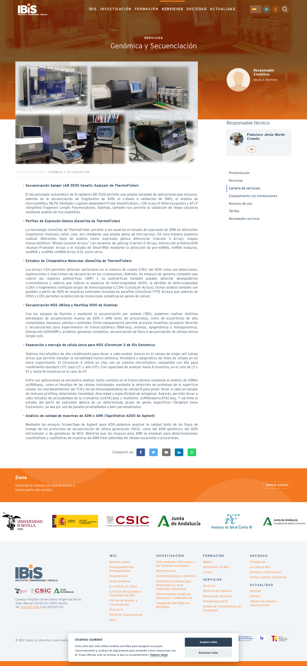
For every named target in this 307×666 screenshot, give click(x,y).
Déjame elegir (159, 654)
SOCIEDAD (197, 8)
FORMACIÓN (146, 8)
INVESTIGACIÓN (116, 8)
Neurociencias (166, 575)
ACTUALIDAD (222, 8)
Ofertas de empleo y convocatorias (264, 608)
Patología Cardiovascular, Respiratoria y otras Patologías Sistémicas (173, 589)
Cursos (208, 577)
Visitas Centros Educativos (268, 582)
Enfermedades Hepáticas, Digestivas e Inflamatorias (174, 600)
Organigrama (118, 581)
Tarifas (234, 214)
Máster (208, 567)
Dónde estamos (119, 586)
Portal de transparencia (125, 619)
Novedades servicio (244, 221)
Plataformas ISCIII (215, 606)
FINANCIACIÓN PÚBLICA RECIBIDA (173, 609)
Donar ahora (277, 489)
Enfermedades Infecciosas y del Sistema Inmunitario (175, 568)
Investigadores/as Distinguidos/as (121, 573)
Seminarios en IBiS (216, 572)
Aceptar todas (208, 642)
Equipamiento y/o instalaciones (253, 198)
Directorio (116, 614)
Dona (112, 624)
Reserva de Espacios (217, 595)
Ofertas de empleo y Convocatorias (123, 607)
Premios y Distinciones (265, 577)
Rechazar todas (208, 652)
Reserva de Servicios (217, 601)
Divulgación (258, 567)
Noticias (255, 595)
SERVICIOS (172, 8)
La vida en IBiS (260, 572)
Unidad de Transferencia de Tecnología (222, 613)
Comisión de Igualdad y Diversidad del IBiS (125, 598)
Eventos (255, 601)
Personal (236, 183)
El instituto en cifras (123, 591)
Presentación (239, 175)
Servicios (36, 174)
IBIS (93, 8)
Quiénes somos (119, 567)
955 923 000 (30, 612)
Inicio (19, 174)
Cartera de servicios (244, 191)
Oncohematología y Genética (176, 581)
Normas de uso (240, 206)
